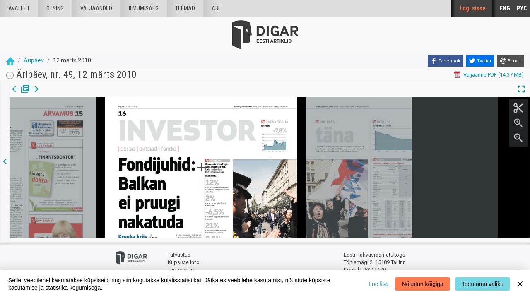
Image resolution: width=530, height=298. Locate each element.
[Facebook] (445, 61)
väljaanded (96, 8)
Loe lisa (378, 284)
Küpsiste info (184, 258)
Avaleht (19, 8)
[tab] (21, 95)
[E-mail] (510, 61)
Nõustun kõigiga (422, 284)
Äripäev (34, 60)
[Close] (520, 283)
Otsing (55, 8)
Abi (215, 8)
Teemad (185, 8)
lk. (50, 94)
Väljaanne (21, 94)
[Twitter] (480, 61)
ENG (505, 8)
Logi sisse (473, 8)
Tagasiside (181, 265)
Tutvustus (179, 251)
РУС (522, 8)
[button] (56, 95)
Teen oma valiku (483, 284)
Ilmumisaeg (144, 8)
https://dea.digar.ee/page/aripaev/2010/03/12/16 (68, 117)
